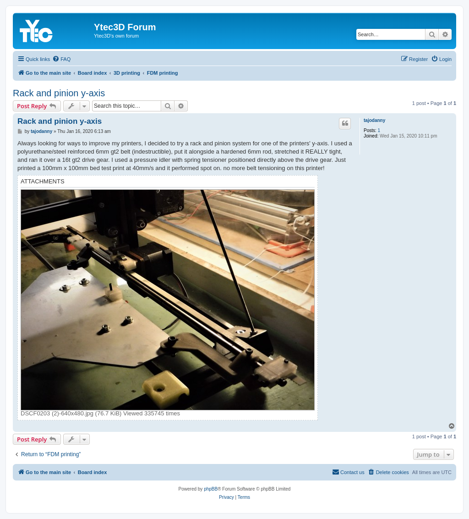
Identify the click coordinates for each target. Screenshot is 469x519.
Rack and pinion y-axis (59, 93)
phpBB (211, 488)
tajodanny (374, 120)
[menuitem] (61, 59)
